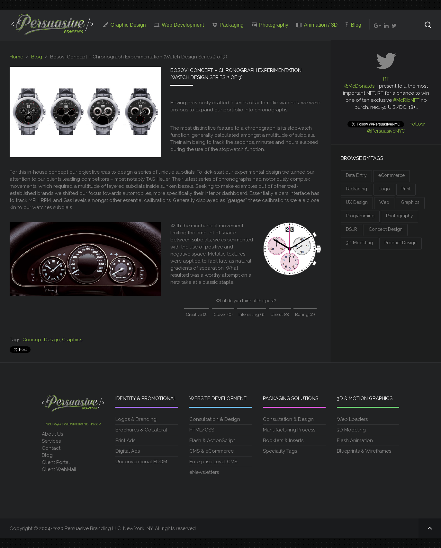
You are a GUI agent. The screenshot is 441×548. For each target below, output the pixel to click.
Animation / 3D (317, 25)
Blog (353, 25)
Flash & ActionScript (212, 440)
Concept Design (41, 340)
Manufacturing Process (289, 430)
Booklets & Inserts (283, 440)
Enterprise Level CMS (213, 462)
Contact (51, 448)
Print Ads (125, 440)
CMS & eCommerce (211, 451)
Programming (360, 215)
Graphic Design (124, 25)
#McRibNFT (406, 100)
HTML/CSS (201, 430)
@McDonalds (359, 86)
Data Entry (356, 175)
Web (384, 202)
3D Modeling (359, 242)
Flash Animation (355, 440)
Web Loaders (352, 419)
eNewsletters (204, 472)
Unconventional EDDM (141, 462)
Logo (384, 188)
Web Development (179, 25)
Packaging (228, 25)
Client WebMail (59, 469)
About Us (52, 434)
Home (16, 57)
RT (386, 79)
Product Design (400, 242)
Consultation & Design (214, 419)
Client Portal (56, 462)
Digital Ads (127, 451)
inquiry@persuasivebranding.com (73, 424)
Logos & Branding (136, 419)
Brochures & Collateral (141, 430)
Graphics (72, 340)
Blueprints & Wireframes (364, 451)
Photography (270, 25)
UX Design (357, 202)
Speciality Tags (280, 451)
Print (405, 188)
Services (51, 441)
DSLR (351, 229)
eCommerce (391, 175)
